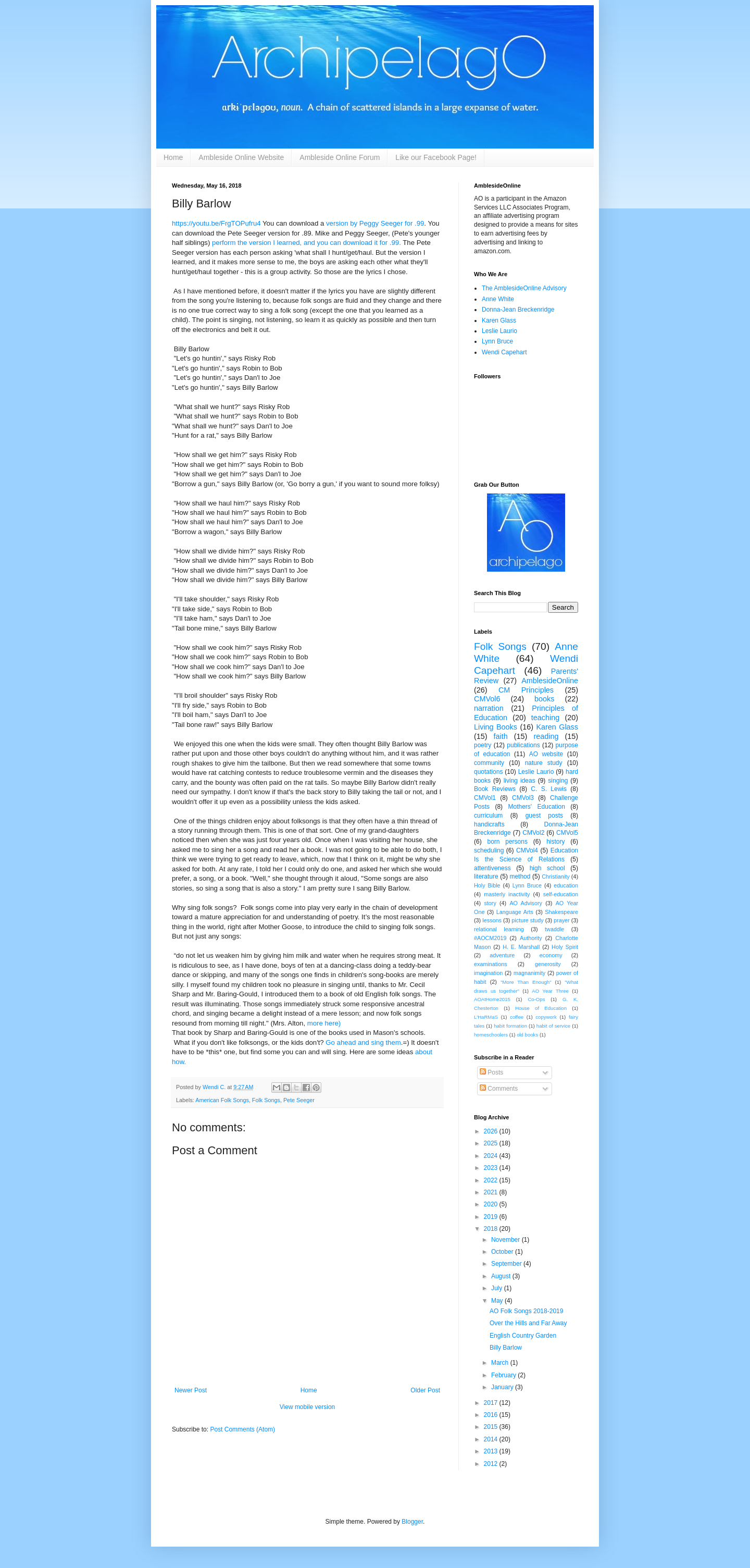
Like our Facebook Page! (436, 157)
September (507, 1263)
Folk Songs (266, 1100)
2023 (491, 1167)
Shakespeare (561, 912)
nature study (543, 763)
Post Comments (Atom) (242, 1429)
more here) (324, 1023)
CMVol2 (533, 832)
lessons (492, 920)
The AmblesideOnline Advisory (524, 288)
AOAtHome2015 (492, 999)
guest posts (544, 815)
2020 (491, 1204)
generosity (548, 964)
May (498, 1300)
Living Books (495, 727)
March (500, 1362)
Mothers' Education (536, 806)
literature (486, 876)
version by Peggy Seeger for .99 (375, 223)
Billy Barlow (506, 1347)
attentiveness (492, 868)
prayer (562, 920)
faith (501, 736)
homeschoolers (491, 1035)
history (555, 841)
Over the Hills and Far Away (528, 1323)
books (544, 699)
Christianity (555, 876)
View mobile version (307, 1407)
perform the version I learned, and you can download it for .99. (306, 242)
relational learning (499, 929)
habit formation (510, 1026)
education (566, 885)
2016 (491, 1414)
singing (558, 780)
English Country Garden (523, 1335)
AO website (546, 754)
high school (547, 868)
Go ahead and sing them (363, 1042)
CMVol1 (485, 797)
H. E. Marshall (521, 947)
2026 (491, 1131)
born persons (507, 841)
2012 (491, 1463)
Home (173, 157)
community (489, 763)
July (497, 1288)
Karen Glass (499, 320)
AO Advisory (525, 903)
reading (545, 736)
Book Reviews (495, 789)
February (504, 1375)
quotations (488, 771)
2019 (491, 1216)
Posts (491, 1072)
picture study (527, 920)
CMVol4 (527, 850)
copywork (546, 1017)
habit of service (553, 1026)
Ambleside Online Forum (339, 157)
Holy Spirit (565, 947)
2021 (491, 1192)
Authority (531, 938)
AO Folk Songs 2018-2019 (526, 1311)
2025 (491, 1143)
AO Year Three (550, 991)
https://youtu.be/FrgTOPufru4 (216, 223)
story (490, 903)
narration (489, 708)
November (506, 1239)
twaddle (554, 929)
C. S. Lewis (549, 789)
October (503, 1251)
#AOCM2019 (490, 938)
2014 (491, 1439)
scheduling (489, 850)
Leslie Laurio (499, 331)
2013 (491, 1451)
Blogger (412, 1521)
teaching (545, 717)
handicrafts (489, 824)
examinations (490, 964)
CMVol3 (523, 797)
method (519, 876)
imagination (488, 973)
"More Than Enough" (526, 982)
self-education (560, 894)
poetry (482, 745)
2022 (491, 1180)
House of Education (541, 1008)
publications (523, 745)
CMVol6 (487, 699)
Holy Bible (487, 885)
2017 (491, 1402)
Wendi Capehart (504, 352)
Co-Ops (536, 999)
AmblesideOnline (549, 680)
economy (551, 955)
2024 (491, 1155)
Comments (499, 1088)
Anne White (498, 299)
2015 (491, 1426)
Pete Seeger (299, 1100)
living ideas (519, 780)
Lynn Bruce (497, 341)
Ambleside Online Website (241, 157)
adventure (502, 955)
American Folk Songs (222, 1100)
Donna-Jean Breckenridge (518, 309)
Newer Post (190, 1390)
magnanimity (529, 973)
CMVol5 (567, 832)
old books (527, 1035)
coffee (516, 1017)
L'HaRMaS (486, 1017)
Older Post (425, 1390)
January (503, 1387)
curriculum (488, 815)
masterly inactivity (507, 894)
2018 (491, 1228)
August (501, 1276)
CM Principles (526, 690)
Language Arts (514, 912)
